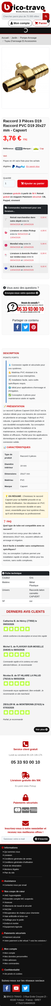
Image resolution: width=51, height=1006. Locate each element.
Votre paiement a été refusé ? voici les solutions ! (25, 941)
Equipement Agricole (12, 927)
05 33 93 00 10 (25, 762)
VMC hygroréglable (12, 895)
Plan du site (8, 873)
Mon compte (20, 23)
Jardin (14, 38)
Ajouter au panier (32, 183)
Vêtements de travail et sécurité (17, 906)
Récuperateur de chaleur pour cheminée (21, 913)
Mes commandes (11, 963)
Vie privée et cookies (12, 974)
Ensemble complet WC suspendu (18, 899)
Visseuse (7, 902)
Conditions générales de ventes (17, 859)
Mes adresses (9, 960)
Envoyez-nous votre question (21, 293)
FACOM (7, 909)
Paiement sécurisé (11, 937)
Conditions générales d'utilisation (18, 862)
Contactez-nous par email (15, 885)
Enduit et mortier (11, 923)
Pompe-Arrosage (28, 38)
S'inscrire (41, 839)
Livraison (7, 855)
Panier (42, 22)
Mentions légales (11, 869)
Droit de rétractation (12, 866)
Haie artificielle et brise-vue (15, 916)
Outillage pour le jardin (13, 920)
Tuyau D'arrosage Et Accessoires (20, 41)
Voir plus (42, 729)
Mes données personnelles (15, 956)
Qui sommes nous (11, 852)
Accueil (5, 38)
